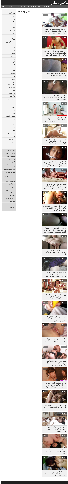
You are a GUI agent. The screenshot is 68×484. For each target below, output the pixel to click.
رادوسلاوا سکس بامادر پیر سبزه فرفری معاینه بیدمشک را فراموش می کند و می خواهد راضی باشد (54, 31)
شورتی (13, 122)
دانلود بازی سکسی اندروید (9, 165)
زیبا (14, 76)
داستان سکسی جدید (9, 198)
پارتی (13, 130)
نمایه (2, 6)
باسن (13, 16)
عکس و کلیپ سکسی (9, 169)
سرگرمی (12, 96)
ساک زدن (12, 22)
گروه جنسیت (11, 82)
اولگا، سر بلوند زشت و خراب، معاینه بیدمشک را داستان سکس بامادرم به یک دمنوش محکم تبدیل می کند (54, 186)
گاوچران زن (11, 87)
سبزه (13, 10)
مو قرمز (12, 124)
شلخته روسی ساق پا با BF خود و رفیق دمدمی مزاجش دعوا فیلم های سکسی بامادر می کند (54, 142)
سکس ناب (12, 201)
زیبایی (13, 79)
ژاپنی (13, 102)
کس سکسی (11, 184)
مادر (13, 64)
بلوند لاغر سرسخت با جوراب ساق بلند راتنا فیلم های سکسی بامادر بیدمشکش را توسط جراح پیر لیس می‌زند (54, 164)
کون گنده (12, 39)
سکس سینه (11, 187)
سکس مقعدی (11, 99)
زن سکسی (12, 159)
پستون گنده (11, 13)
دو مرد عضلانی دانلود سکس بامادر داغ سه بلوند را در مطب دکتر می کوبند (54, 451)
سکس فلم (12, 204)
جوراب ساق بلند (10, 67)
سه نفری (12, 44)
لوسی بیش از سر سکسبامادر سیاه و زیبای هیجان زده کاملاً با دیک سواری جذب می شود (55, 363)
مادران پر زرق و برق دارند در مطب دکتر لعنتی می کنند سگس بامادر (54, 252)
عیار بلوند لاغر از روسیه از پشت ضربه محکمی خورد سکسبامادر (54, 340)
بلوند (13, 19)
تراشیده (12, 56)
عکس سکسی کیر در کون (9, 173)
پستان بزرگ (11, 30)
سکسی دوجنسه (10, 156)
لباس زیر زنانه (11, 133)
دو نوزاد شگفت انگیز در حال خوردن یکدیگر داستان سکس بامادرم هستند (55, 429)
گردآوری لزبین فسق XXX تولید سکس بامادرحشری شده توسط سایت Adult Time (54, 473)
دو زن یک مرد (11, 93)
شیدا (13, 113)
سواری (13, 53)
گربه (13, 24)
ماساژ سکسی (11, 162)
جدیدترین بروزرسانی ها (11, 6)
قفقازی (13, 104)
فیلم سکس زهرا (10, 181)
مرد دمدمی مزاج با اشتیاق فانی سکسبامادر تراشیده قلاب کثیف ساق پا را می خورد (55, 319)
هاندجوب (12, 47)
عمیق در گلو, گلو (10, 116)
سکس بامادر (59, 3)
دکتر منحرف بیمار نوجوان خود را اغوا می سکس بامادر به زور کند (54, 74)
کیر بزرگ (12, 144)
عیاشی (13, 147)
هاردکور (12, 27)
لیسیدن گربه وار (10, 42)
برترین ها (22, 6)
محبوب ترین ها (31, 6)
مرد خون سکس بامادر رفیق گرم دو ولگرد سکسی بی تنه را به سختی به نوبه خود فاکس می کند (54, 385)
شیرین (13, 136)
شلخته (13, 107)
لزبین (13, 33)
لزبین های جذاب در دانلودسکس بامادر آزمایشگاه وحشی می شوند (54, 406)
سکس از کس (11, 192)
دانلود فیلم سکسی (9, 150)
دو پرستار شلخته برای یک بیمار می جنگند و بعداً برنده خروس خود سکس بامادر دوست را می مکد (54, 53)
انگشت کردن (11, 84)
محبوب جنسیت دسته (42, 6)
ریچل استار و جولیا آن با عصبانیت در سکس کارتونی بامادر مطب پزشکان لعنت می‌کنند (54, 296)
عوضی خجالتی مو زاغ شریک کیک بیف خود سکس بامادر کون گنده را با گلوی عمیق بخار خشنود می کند (54, 230)
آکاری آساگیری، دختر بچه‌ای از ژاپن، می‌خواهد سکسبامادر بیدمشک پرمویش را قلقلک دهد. (55, 274)
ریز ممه (12, 36)
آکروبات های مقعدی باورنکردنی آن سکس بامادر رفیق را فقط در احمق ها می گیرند (54, 208)
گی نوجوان (12, 59)
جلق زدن (12, 62)
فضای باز (12, 110)
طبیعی (13, 127)
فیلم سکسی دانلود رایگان (9, 177)
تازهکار (13, 90)
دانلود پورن (12, 207)
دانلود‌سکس (11, 195)
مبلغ (13, 70)
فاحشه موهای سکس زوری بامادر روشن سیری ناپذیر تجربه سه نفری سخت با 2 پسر (54, 97)
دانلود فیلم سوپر (10, 190)
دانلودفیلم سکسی (10, 210)
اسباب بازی (11, 73)
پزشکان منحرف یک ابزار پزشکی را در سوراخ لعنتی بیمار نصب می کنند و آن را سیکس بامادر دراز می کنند (54, 120)
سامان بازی (11, 139)
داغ (14, 119)
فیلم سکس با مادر (9, 153)
